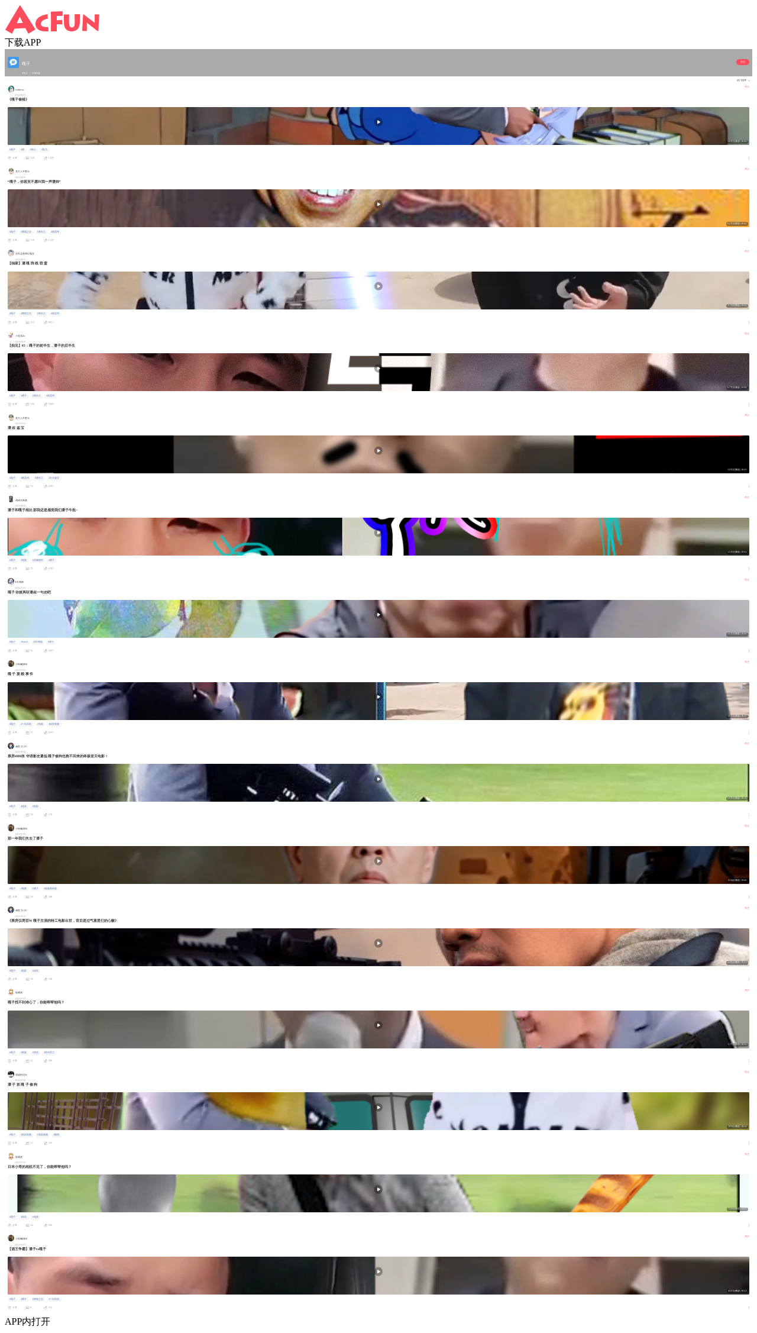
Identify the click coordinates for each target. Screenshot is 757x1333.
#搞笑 (24, 806)
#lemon (24, 642)
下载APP (23, 42)
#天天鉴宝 (53, 478)
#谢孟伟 (55, 232)
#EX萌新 (38, 642)
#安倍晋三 (49, 1052)
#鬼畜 (24, 560)
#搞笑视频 (53, 724)
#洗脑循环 (38, 560)
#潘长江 (41, 232)
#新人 (33, 150)
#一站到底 (26, 724)
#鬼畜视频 (42, 1135)
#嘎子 (12, 150)
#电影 (35, 806)
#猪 (22, 150)
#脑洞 (56, 1135)
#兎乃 (44, 150)
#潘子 (24, 396)
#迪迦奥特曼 (50, 888)
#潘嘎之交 (26, 232)
